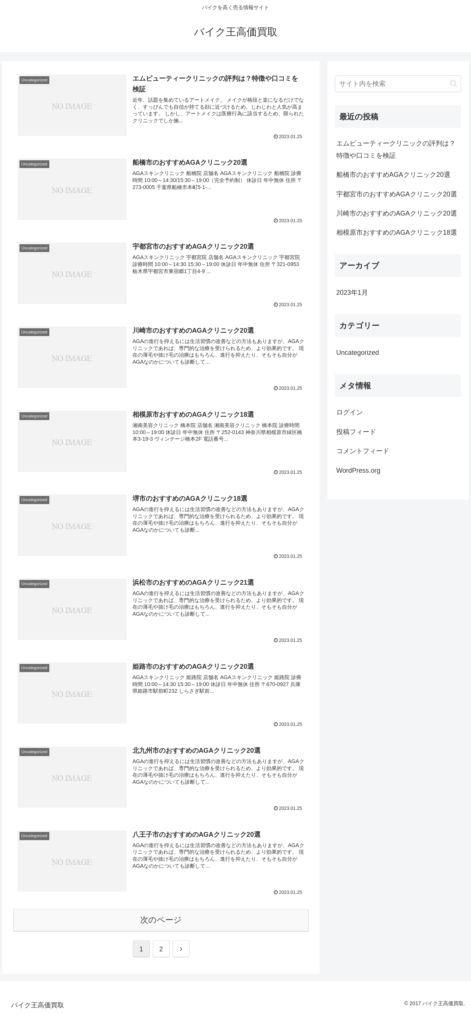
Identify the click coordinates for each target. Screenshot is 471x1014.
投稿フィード (356, 432)
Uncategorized (357, 352)
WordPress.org (358, 470)
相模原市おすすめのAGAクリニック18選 (396, 232)
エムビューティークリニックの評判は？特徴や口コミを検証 (396, 149)
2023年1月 (352, 292)
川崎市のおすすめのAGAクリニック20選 (396, 213)
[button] (453, 83)
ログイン (349, 412)
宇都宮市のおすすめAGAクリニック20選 (396, 194)
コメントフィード (362, 451)
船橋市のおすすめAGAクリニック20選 (393, 174)
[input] (398, 84)
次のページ (161, 919)
